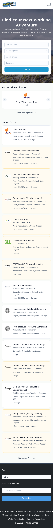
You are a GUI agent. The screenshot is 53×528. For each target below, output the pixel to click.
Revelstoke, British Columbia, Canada (27, 351)
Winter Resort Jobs (16, 519)
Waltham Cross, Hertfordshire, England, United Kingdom (30, 248)
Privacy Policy (45, 511)
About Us (32, 511)
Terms (5, 515)
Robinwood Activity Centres (23, 201)
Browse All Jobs (26, 458)
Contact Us (21, 511)
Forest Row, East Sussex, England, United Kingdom (29, 182)
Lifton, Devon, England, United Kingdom (28, 136)
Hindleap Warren (19, 178)
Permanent (37, 133)
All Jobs (10, 511)
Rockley (16, 222)
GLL (14, 244)
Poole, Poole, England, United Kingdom (27, 226)
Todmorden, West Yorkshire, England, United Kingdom (29, 421)
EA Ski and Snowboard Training (24, 393)
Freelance (32, 267)
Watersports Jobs (41, 515)
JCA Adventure (18, 289)
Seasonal (24, 222)
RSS (2, 511)
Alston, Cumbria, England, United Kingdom (29, 205)
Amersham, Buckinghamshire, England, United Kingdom (30, 158)
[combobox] (26, 50)
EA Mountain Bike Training (22, 348)
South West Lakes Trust (21, 133)
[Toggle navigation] (49, 4)
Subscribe (26, 498)
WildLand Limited (19, 312)
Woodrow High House (21, 154)
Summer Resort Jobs (36, 519)
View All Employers (26, 113)
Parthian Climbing (19, 267)
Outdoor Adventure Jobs (20, 515)
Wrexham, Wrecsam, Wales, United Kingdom (29, 444)
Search (26, 69)
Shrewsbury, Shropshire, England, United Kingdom (28, 293)
